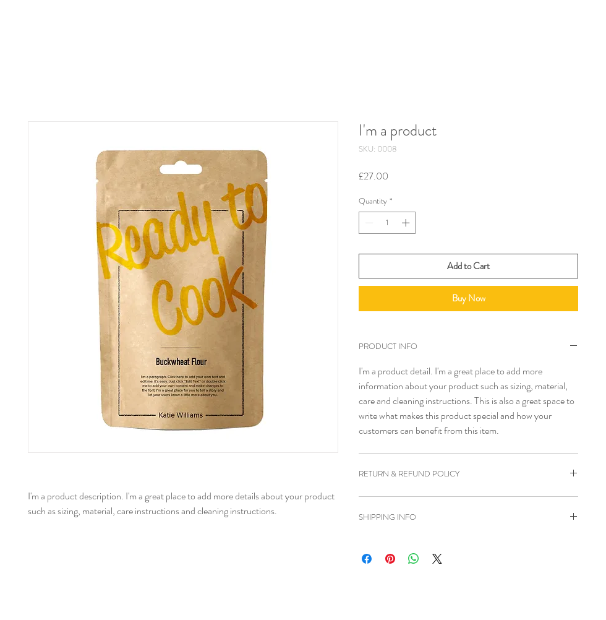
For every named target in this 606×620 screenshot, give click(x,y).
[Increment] (406, 222)
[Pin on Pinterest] (390, 558)
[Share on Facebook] (366, 558)
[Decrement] (368, 222)
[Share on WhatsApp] (413, 558)
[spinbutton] (387, 222)
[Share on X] (437, 558)
